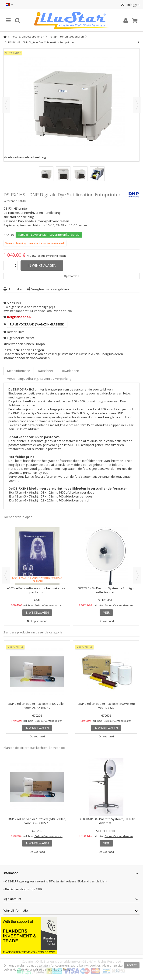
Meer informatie (18, 371)
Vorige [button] (6, 105)
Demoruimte (15, 332)
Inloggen (133, 5)
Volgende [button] (137, 105)
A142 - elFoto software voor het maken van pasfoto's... (37, 590)
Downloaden (70, 371)
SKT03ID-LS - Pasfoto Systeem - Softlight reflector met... (106, 590)
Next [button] (137, 575)
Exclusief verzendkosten (52, 255)
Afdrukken (16, 289)
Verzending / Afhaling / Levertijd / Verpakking (39, 379)
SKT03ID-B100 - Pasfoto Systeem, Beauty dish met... (106, 821)
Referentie (10, 201)
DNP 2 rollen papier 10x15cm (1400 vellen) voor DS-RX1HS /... (37, 706)
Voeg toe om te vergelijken (50, 289)
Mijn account (12, 899)
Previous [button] (6, 575)
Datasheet (45, 371)
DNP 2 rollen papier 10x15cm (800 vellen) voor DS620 (106, 706)
